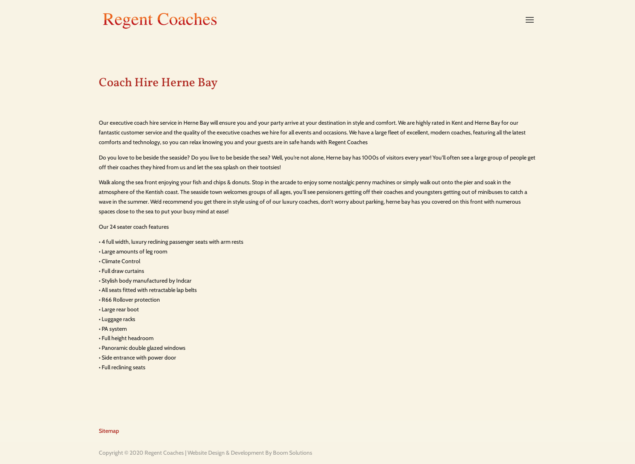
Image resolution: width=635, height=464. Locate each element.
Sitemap (109, 430)
